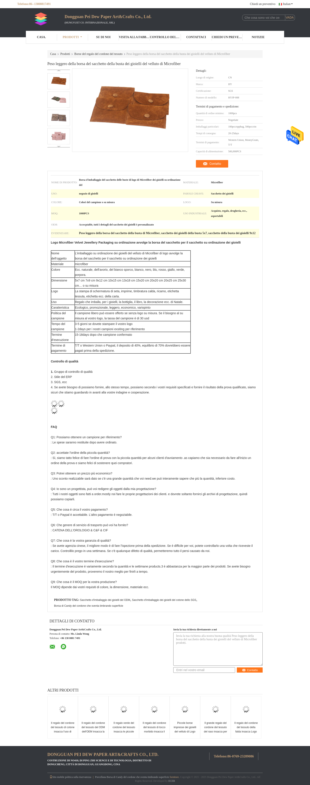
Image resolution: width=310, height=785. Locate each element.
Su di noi (103, 37)
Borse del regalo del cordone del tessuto (98, 54)
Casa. (41, 37)
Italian (288, 4)
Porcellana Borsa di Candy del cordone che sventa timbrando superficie (132, 777)
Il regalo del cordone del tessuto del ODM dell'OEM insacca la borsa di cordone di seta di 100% (93, 731)
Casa (53, 54)
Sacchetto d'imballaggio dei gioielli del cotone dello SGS (164, 600)
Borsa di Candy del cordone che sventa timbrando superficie (88, 605)
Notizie (258, 37)
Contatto (215, 163)
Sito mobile (57, 777)
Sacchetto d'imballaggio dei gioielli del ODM (105, 600)
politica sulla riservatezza (78, 777)
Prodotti (72, 37)
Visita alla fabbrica (134, 37)
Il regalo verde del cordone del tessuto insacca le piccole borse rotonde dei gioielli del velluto (124, 731)
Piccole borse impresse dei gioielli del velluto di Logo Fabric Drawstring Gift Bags (185, 731)
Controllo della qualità (165, 37)
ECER (171, 780)
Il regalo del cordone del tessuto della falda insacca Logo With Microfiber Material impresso (246, 731)
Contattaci (196, 37)
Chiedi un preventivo (262, 4)
